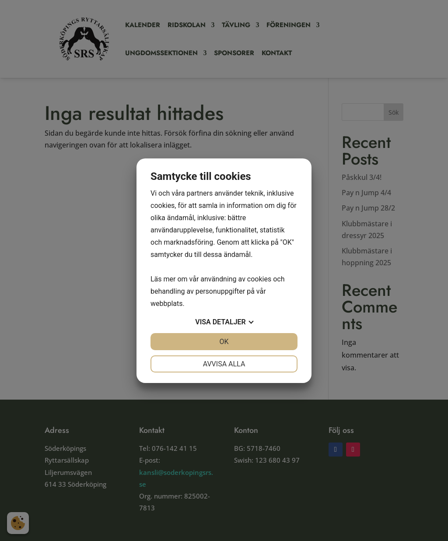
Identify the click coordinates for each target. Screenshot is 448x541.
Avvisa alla (224, 364)
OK (223, 341)
